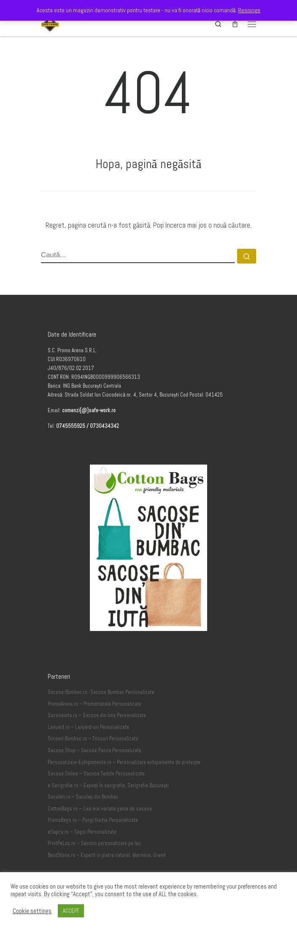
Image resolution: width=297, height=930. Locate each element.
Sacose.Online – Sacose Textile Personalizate (96, 773)
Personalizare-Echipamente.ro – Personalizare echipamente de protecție (124, 762)
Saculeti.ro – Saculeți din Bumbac (83, 797)
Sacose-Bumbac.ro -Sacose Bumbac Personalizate (101, 692)
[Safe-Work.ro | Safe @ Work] (50, 23)
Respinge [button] (249, 10)
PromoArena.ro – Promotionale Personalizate (94, 704)
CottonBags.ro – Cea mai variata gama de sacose (100, 808)
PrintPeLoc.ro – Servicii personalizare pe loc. (95, 843)
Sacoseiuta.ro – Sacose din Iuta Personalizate (97, 715)
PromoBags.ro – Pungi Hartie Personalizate (93, 820)
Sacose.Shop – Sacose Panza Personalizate (94, 750)
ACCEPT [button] (71, 910)
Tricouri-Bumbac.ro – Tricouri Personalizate (93, 738)
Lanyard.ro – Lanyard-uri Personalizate (88, 727)
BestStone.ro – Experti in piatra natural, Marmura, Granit (107, 855)
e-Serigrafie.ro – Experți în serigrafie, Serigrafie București (108, 785)
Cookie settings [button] (32, 911)
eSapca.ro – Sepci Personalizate (82, 832)
